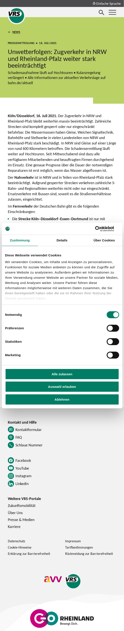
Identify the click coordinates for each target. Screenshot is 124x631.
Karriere (14, 526)
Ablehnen (61, 399)
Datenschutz (16, 541)
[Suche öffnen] (101, 12)
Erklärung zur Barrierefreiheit (29, 553)
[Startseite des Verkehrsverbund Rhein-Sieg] (16, 15)
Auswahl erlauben (62, 386)
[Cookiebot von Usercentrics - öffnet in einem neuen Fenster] (100, 229)
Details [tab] (62, 240)
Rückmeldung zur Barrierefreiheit (89, 553)
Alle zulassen (62, 374)
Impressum (73, 541)
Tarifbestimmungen (79, 547)
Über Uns (15, 512)
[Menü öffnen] (112, 12)
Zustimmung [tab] (20, 240)
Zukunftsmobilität (22, 505)
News (16, 32)
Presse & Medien (21, 519)
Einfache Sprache (106, 3)
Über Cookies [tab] (104, 240)
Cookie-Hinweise (19, 547)
